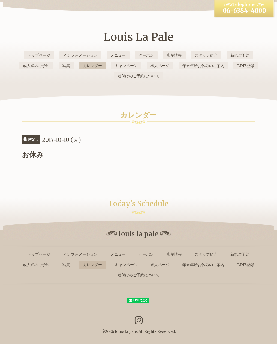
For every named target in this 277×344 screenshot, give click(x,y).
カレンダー (92, 65)
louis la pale (126, 331)
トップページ (39, 55)
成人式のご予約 (36, 65)
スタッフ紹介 (206, 55)
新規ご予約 (239, 55)
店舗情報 (174, 55)
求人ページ (160, 65)
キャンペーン (126, 65)
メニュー (118, 55)
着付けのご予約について (138, 76)
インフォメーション (80, 55)
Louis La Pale (138, 37)
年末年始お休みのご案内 (203, 65)
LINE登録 (245, 65)
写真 (66, 65)
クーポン (146, 55)
